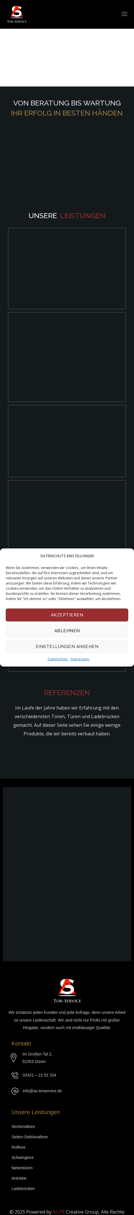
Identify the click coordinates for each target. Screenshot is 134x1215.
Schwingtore (23, 1149)
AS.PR (59, 1203)
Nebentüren (22, 1159)
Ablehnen (67, 630)
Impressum (80, 658)
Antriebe (19, 1169)
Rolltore (18, 1138)
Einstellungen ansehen (67, 646)
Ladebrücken (23, 1180)
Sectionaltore (23, 1118)
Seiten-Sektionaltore (30, 1128)
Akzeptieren (67, 615)
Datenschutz (58, 658)
